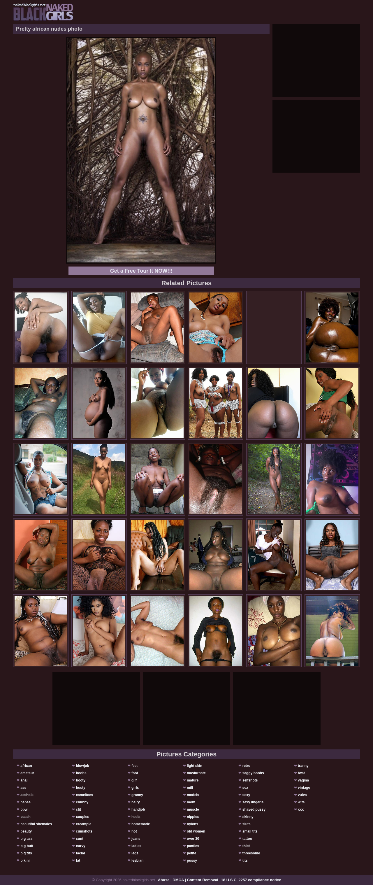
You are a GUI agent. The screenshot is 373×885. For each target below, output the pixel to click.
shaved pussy (253, 809)
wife (301, 802)
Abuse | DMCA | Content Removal (188, 880)
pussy (192, 860)
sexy (246, 795)
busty (80, 788)
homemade (140, 824)
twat (301, 773)
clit (78, 809)
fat (78, 860)
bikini (24, 860)
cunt (79, 839)
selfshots (250, 780)
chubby (82, 802)
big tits (26, 853)
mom (191, 802)
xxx (301, 809)
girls (135, 788)
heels (135, 817)
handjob (138, 809)
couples (82, 817)
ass (23, 788)
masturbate (196, 773)
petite (191, 853)
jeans (135, 839)
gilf (134, 780)
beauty (26, 831)
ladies (136, 846)
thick (246, 846)
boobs (81, 773)
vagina (303, 780)
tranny (303, 766)
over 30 (193, 839)
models (193, 795)
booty (81, 780)
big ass (26, 839)
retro (246, 766)
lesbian (137, 860)
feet (134, 766)
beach (25, 817)
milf (190, 788)
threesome (251, 853)
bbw (23, 809)
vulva (302, 795)
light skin (194, 766)
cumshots (84, 831)
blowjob (82, 766)
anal (23, 780)
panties (193, 846)
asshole (27, 795)
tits (245, 860)
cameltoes (84, 795)
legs (134, 853)
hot (134, 831)
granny (137, 795)
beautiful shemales (36, 824)
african (26, 766)
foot (134, 773)
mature (192, 780)
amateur (27, 773)
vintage (304, 788)
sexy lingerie (253, 802)
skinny (248, 817)
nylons (192, 824)
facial (80, 853)
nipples (193, 817)
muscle (193, 809)
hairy (135, 802)
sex (245, 788)
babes (25, 802)
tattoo (247, 839)
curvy (80, 846)
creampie (84, 824)
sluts (246, 824)
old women (196, 831)
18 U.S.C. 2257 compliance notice (251, 880)
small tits (250, 831)
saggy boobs (253, 773)
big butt (26, 846)
